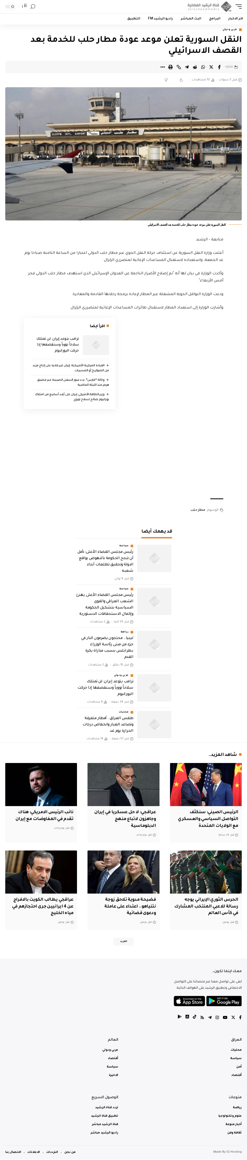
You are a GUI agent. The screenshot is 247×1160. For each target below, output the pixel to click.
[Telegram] (209, 1018)
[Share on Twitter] (211, 67)
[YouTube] (224, 1018)
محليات (124, 712)
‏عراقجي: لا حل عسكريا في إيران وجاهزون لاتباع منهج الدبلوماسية (128, 819)
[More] (162, 67)
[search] (33, 7)
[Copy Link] (178, 67)
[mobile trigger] (237, 6)
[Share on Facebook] (219, 67)
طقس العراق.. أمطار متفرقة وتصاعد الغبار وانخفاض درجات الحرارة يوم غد (108, 725)
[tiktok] (193, 1018)
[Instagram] (216, 1018)
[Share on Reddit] (195, 67)
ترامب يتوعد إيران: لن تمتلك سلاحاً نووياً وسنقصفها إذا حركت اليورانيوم (57, 345)
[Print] (170, 67)
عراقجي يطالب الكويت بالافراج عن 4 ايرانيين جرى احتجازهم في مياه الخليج (41, 906)
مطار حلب (198, 510)
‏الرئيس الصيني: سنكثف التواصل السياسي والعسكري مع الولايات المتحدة (206, 819)
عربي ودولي (230, 29)
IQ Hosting (234, 1152)
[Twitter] (233, 1018)
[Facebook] (240, 1018)
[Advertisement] (123, 454)
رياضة (125, 632)
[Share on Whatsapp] (203, 67)
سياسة (124, 546)
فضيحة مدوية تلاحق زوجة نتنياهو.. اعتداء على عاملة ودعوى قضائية (129, 906)
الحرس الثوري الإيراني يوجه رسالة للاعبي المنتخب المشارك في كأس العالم (210, 906)
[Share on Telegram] (187, 67)
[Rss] (201, 1018)
